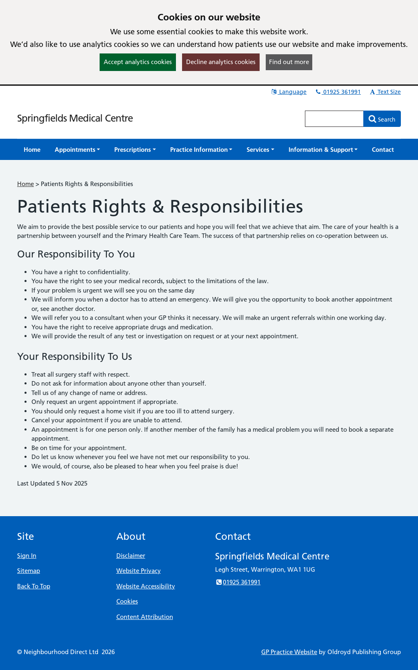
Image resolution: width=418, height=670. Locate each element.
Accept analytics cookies (138, 62)
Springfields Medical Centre (75, 118)
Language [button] (288, 91)
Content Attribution (144, 617)
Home (25, 184)
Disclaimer (130, 555)
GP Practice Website (289, 652)
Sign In (26, 555)
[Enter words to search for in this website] (334, 119)
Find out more (289, 62)
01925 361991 (337, 91)
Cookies (127, 601)
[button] (77, 149)
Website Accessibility (145, 586)
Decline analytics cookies (221, 62)
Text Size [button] (385, 91)
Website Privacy (138, 571)
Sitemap (28, 571)
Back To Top (33, 586)
